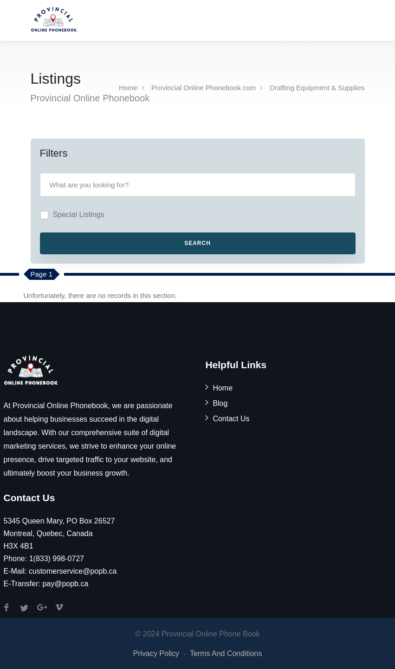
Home (128, 88)
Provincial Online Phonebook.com (203, 88)
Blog (220, 403)
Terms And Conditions (226, 653)
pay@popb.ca (65, 584)
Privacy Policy (156, 653)
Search (197, 243)
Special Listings (78, 215)
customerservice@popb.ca (73, 571)
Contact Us (231, 419)
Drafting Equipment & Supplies (317, 88)
